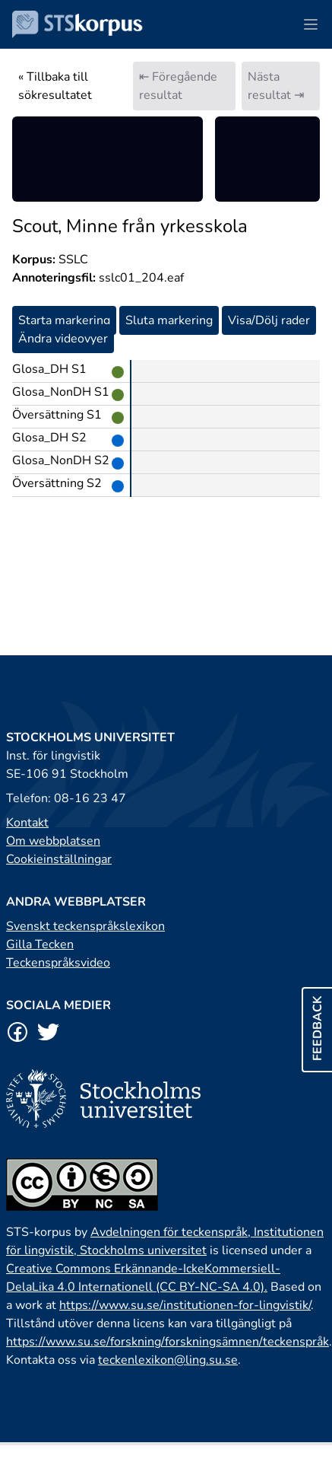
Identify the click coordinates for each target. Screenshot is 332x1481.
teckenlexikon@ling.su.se (168, 1360)
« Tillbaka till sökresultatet (55, 86)
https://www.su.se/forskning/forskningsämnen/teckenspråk (167, 1341)
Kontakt (27, 822)
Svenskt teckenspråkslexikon (85, 926)
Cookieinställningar (59, 859)
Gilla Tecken (40, 944)
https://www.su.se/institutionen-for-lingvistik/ (185, 1305)
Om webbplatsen (53, 841)
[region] (107, 159)
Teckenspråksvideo (58, 962)
